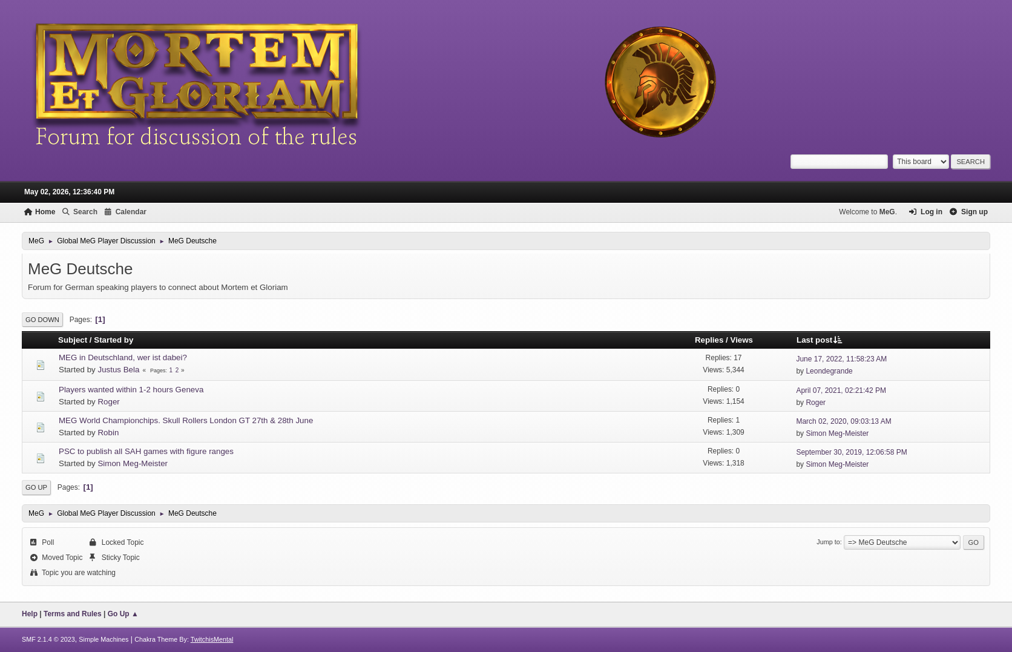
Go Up (36, 487)
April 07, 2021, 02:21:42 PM (841, 390)
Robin (108, 432)
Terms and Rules (73, 614)
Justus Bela (118, 369)
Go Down (42, 319)
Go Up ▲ (123, 614)
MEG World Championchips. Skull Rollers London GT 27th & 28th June (186, 420)
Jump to (828, 541)
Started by (113, 339)
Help (30, 614)
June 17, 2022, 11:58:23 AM (841, 359)
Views (741, 339)
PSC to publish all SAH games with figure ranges (146, 451)
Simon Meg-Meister (837, 433)
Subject (72, 339)
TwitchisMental (212, 639)
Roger (108, 401)
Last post (820, 339)
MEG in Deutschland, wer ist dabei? (123, 357)
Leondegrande (829, 371)
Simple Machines (103, 639)
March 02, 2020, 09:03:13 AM (843, 421)
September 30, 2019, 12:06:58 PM (851, 452)
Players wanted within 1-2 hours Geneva (131, 389)
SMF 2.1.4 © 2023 (48, 639)
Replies (709, 339)
